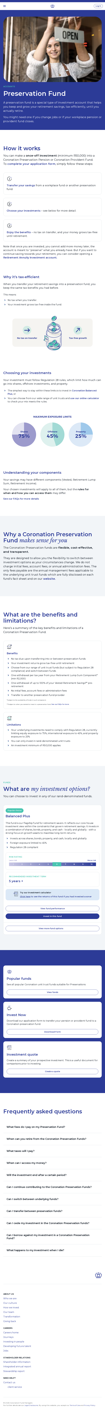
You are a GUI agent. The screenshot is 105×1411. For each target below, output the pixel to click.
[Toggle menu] (4, 6)
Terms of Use (75, 1405)
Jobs (5, 1350)
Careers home (11, 1332)
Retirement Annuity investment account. (30, 257)
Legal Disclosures (31, 1405)
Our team (8, 1312)
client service (12, 1387)
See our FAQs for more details (21, 499)
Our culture (10, 1303)
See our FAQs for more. (60, 704)
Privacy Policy (89, 1405)
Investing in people (13, 1341)
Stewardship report (14, 1371)
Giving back (9, 1321)
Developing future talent (17, 1346)
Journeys (8, 1337)
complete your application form (31, 164)
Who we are (10, 1298)
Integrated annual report (17, 1366)
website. (49, 578)
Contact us (9, 1382)
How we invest (11, 1307)
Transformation (11, 1316)
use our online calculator (84, 398)
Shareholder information (16, 1362)
